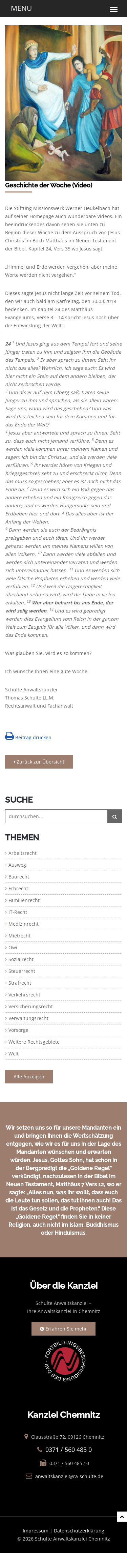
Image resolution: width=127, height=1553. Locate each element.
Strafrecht (19, 983)
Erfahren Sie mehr (63, 1328)
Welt (13, 1053)
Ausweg (17, 865)
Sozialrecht (21, 959)
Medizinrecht (23, 924)
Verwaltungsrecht (28, 1018)
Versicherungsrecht (30, 1006)
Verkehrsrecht (24, 994)
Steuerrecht (21, 971)
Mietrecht (19, 935)
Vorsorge (18, 1030)
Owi (12, 947)
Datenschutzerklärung (79, 1530)
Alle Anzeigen (29, 1076)
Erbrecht (18, 888)
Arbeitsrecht (22, 853)
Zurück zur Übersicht (39, 761)
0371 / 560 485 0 (68, 1449)
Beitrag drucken (28, 736)
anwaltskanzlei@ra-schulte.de (69, 1476)
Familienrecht (24, 900)
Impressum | (38, 1530)
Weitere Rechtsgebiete (34, 1042)
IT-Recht (17, 912)
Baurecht (18, 876)
